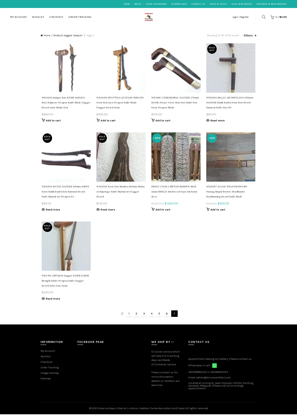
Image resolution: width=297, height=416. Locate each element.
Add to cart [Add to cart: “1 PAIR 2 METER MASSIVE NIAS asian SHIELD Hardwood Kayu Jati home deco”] (163, 210)
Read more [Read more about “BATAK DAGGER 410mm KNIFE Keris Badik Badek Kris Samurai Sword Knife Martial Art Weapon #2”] (52, 210)
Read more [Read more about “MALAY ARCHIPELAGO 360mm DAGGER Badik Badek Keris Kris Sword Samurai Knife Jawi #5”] (218, 121)
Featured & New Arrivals (271, 4)
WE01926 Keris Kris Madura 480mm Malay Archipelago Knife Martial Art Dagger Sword (120, 192)
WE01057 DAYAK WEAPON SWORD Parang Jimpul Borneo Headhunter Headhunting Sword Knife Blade (227, 192)
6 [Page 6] (167, 315)
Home (126, 4)
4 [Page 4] (151, 315)
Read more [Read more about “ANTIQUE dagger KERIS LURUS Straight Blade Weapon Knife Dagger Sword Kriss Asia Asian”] (52, 300)
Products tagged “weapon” (68, 35)
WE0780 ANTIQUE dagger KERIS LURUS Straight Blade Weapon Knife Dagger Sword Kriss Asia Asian (64, 282)
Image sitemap (50, 374)
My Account (18, 17)
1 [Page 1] (129, 315)
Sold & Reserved (241, 4)
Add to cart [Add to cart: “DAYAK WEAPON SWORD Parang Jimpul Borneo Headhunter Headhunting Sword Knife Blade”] (218, 210)
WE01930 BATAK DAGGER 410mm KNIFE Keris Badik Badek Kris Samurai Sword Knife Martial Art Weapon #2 (64, 192)
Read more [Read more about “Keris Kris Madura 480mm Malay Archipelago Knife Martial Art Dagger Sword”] (107, 210)
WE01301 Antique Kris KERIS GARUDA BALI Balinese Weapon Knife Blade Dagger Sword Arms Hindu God (65, 103)
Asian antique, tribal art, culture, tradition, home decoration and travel (141, 410)
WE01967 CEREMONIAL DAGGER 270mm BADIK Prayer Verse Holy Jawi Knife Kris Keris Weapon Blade (175, 103)
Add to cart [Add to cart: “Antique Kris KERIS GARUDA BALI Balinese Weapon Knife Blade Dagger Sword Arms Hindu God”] (52, 121)
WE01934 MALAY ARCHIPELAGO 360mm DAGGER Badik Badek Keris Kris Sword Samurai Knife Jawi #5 (230, 103)
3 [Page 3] (144, 315)
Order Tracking (79, 17)
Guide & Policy (218, 4)
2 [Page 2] (136, 315)
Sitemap (46, 380)
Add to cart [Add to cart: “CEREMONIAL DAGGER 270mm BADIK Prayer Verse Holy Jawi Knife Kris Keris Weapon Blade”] (163, 121)
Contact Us (198, 4)
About (138, 4)
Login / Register (241, 17)
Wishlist (38, 17)
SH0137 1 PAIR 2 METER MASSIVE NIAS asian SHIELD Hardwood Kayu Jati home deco (174, 192)
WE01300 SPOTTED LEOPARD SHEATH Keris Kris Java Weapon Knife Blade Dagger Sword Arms (121, 103)
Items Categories (156, 4)
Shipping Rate (179, 4)
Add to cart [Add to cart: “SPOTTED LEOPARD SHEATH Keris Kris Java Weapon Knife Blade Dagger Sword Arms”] (107, 121)
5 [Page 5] (159, 315)
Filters (248, 35)
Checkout (56, 17)
